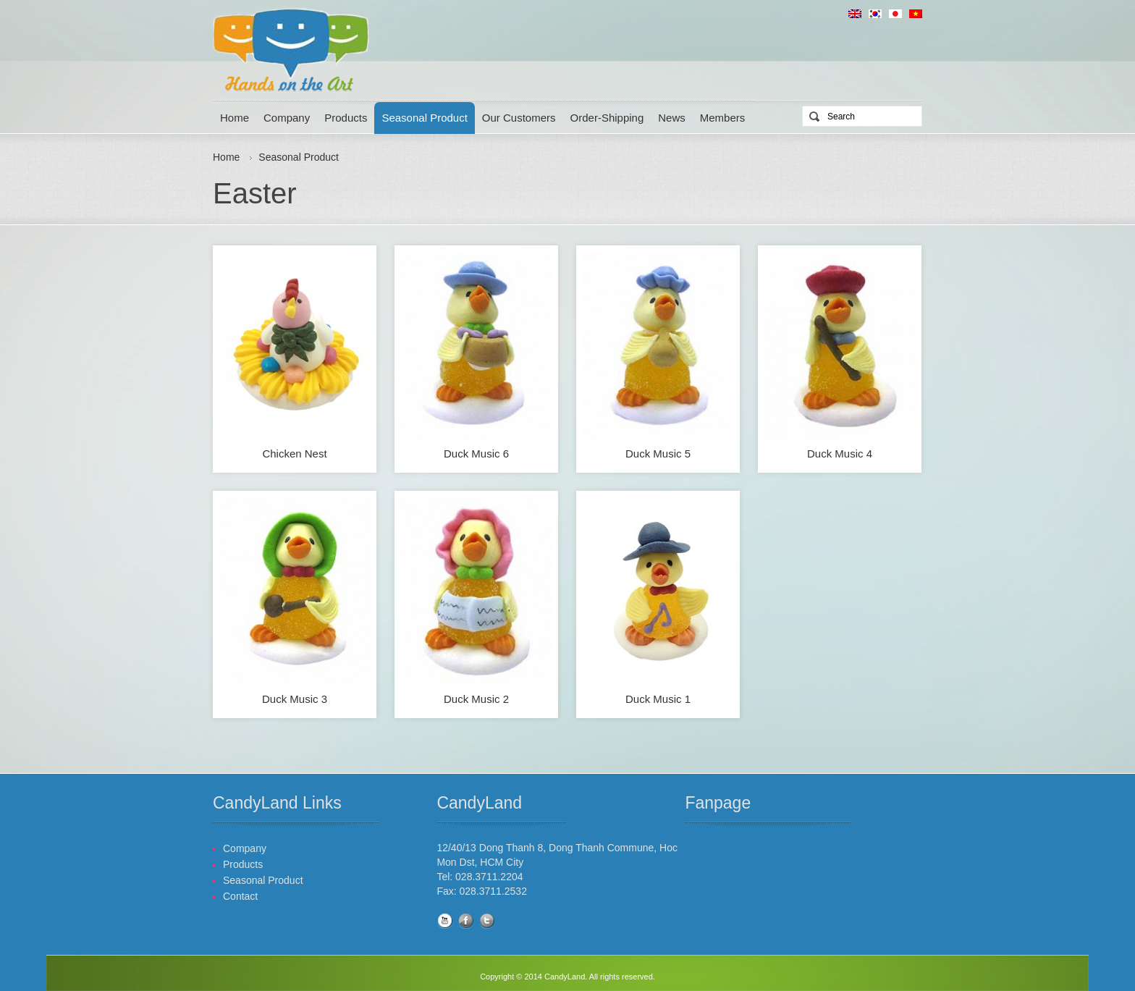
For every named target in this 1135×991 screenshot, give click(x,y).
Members (723, 117)
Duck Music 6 (476, 453)
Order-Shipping (607, 117)
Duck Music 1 (658, 699)
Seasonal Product (424, 117)
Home (234, 117)
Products (345, 117)
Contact (240, 896)
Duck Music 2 (476, 699)
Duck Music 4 (839, 453)
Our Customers (519, 117)
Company (286, 117)
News (671, 117)
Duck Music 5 (658, 453)
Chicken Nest (294, 453)
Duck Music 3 (294, 699)
